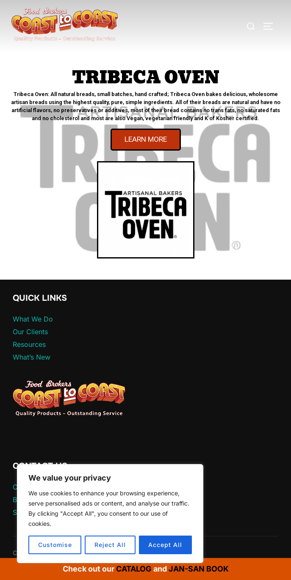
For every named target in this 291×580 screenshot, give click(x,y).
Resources (29, 344)
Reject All (110, 544)
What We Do (33, 319)
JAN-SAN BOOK (199, 568)
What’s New (31, 357)
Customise (55, 544)
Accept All (165, 544)
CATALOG (134, 568)
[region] (110, 513)
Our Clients (30, 331)
